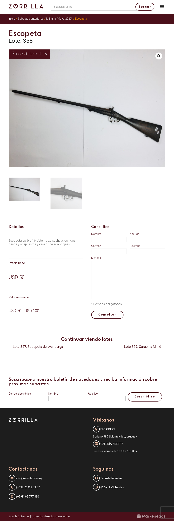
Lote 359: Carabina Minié (142, 347)
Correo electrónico (20, 393)
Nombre (53, 393)
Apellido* (135, 233)
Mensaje (96, 257)
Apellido (93, 393)
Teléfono (135, 245)
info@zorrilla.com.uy (29, 478)
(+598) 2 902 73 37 (28, 487)
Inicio (12, 18)
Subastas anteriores (31, 18)
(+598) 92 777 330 (27, 496)
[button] (158, 56)
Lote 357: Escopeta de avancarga (38, 347)
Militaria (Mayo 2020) (59, 18)
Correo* (96, 245)
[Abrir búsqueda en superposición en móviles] (102, 7)
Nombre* (97, 233)
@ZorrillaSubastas (108, 487)
